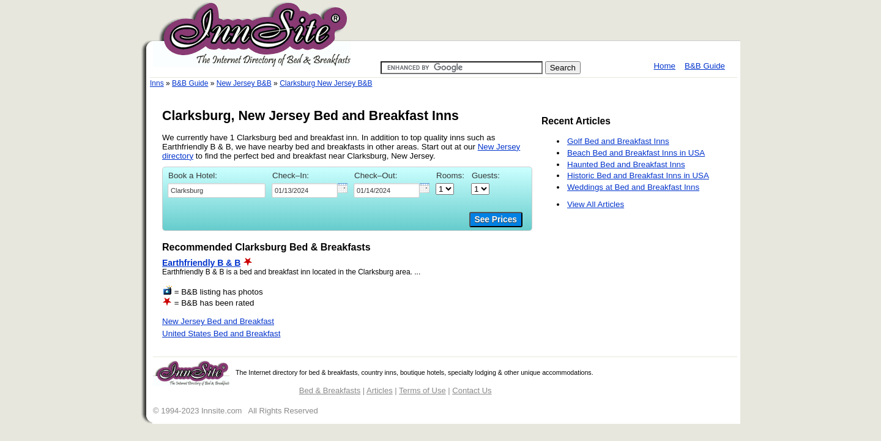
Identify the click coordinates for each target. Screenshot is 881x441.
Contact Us (471, 390)
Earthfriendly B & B (201, 263)
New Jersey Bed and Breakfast (218, 321)
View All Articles (595, 204)
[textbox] (217, 190)
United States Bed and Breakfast (221, 333)
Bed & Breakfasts (329, 390)
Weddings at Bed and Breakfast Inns (633, 187)
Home (664, 65)
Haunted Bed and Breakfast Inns (626, 164)
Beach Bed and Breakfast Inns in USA (636, 152)
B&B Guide (705, 65)
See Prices (496, 219)
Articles (379, 390)
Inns (157, 83)
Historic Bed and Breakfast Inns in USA (638, 175)
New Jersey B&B (244, 83)
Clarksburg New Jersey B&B (326, 83)
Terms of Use (422, 390)
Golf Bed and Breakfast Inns (618, 141)
